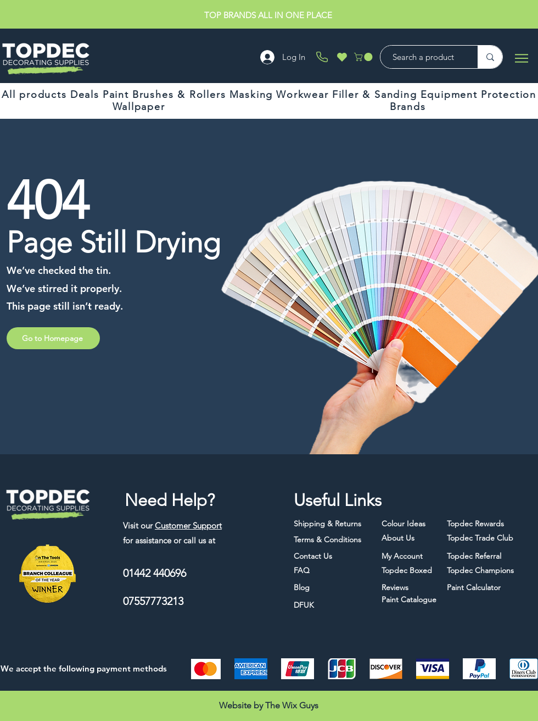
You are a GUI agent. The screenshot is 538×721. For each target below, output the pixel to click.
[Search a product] (424, 57)
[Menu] (521, 58)
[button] (364, 57)
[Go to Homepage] (53, 338)
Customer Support (188, 525)
